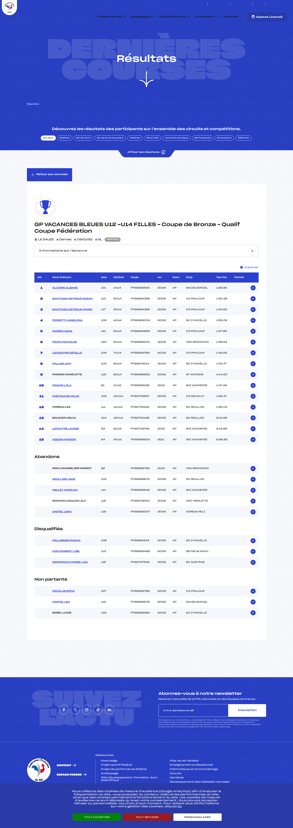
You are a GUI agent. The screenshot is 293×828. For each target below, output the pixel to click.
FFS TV (259, 4)
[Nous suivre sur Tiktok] (282, 4)
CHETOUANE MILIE (65, 414)
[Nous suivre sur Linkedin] (286, 4)
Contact (64, 783)
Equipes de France (172, 17)
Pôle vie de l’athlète (184, 778)
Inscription (247, 728)
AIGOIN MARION (64, 457)
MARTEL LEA (61, 620)
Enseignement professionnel (191, 783)
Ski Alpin (48, 156)
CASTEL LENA (62, 529)
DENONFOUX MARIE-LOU (70, 580)
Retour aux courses (49, 192)
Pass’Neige (109, 778)
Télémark (243, 156)
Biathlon (65, 156)
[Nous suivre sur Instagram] (277, 4)
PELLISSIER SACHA (66, 558)
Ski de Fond (83, 156)
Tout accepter (97, 817)
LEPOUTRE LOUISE (65, 446)
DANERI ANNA (62, 349)
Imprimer (249, 285)
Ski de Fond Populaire (110, 156)
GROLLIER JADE (63, 497)
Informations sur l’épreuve (146, 268)
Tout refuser (147, 817)
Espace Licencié (267, 17)
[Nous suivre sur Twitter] (273, 4)
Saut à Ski (152, 156)
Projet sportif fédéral (116, 783)
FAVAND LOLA (61, 403)
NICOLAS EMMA (63, 609)
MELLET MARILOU (65, 508)
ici (229, 744)
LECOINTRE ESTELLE (67, 370)
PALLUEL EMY (62, 381)
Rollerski (135, 156)
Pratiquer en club (109, 17)
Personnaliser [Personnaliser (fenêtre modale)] (197, 817)
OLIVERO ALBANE (65, 305)
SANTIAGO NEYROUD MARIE (72, 327)
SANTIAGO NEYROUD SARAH (72, 316)
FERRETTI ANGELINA (67, 338)
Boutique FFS (241, 4)
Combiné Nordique (176, 156)
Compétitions (141, 17)
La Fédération (205, 17)
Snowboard (224, 156)
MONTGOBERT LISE (66, 569)
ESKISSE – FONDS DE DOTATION (186, 4)
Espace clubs (219, 4)
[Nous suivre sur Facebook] (269, 4)
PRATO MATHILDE (64, 360)
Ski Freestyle (203, 156)
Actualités (231, 17)
